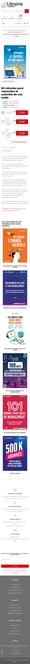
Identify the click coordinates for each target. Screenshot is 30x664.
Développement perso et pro (17, 30)
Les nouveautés (15, 605)
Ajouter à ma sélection (19, 142)
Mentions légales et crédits (15, 593)
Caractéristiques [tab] (7, 151)
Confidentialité (15, 587)
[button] (4, 17)
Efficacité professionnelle (15, 32)
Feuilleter (5, 208)
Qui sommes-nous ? (15, 584)
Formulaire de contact (16, 653)
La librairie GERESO (10, 660)
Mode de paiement (15, 625)
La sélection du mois (15, 610)
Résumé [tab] (5, 147)
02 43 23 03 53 (16, 650)
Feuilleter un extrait (8, 81)
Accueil (5, 30)
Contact (18, 23)
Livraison (15, 628)
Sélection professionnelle (15, 613)
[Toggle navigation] (3, 23)
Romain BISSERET (14, 101)
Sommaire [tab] (13, 147)
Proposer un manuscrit (15, 633)
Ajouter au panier (22, 113)
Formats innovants (15, 631)
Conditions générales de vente (15, 590)
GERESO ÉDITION (14, 103)
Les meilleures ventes (15, 608)
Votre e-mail (5, 559)
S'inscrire (15, 566)
